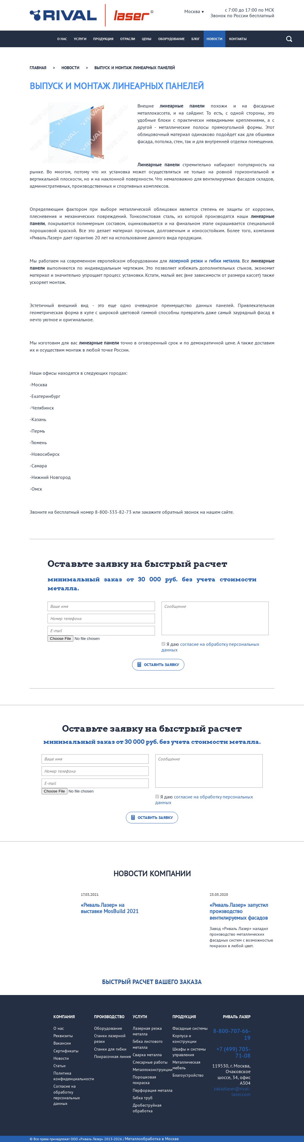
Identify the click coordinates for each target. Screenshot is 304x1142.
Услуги (80, 39)
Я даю (210, 647)
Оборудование (171, 39)
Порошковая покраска (144, 1079)
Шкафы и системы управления (189, 1051)
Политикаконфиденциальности (73, 1075)
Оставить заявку (161, 664)
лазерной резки (186, 261)
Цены (146, 39)
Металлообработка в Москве (152, 1138)
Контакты (238, 39)
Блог (195, 39)
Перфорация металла (152, 1090)
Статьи (59, 1065)
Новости (214, 39)
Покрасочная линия (112, 1056)
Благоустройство (188, 1075)
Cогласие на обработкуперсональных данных (66, 1095)
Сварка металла (147, 1054)
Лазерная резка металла (147, 1031)
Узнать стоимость (152, 981)
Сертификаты (65, 1051)
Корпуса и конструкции (184, 1038)
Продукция (103, 39)
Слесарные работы (150, 1062)
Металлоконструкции (152, 1069)
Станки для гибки (110, 1049)
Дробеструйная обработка (147, 1108)
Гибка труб (143, 1097)
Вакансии (62, 1043)
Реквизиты (63, 1035)
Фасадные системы (190, 1028)
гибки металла (224, 261)
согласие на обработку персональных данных (210, 647)
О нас (62, 39)
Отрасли (127, 39)
